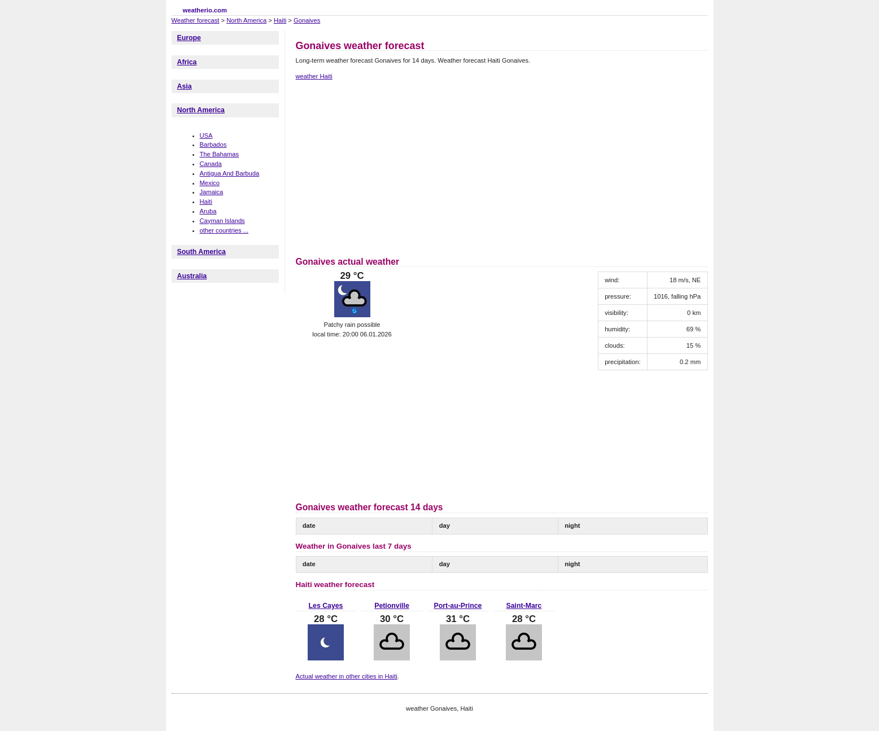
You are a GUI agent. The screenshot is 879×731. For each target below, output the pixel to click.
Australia (192, 276)
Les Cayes (326, 606)
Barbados (213, 144)
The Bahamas (219, 154)
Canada (211, 163)
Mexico (210, 183)
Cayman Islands (222, 220)
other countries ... (224, 230)
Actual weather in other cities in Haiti (346, 676)
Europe (189, 38)
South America (201, 252)
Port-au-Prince (458, 606)
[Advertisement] (391, 166)
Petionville (391, 606)
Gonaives (307, 20)
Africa (187, 62)
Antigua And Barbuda (230, 173)
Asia (184, 86)
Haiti (280, 20)
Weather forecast (196, 20)
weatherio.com (205, 10)
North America (246, 20)
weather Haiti (314, 76)
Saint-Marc (524, 606)
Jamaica (212, 192)
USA (206, 135)
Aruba (208, 211)
